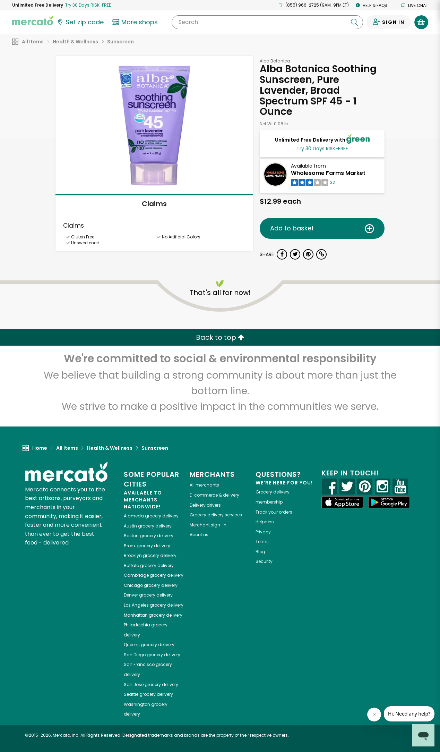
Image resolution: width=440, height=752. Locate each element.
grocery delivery (151, 516)
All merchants (204, 485)
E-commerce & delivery (214, 495)
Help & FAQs (371, 5)
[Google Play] (389, 502)
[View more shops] (136, 22)
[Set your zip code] (80, 22)
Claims (154, 204)
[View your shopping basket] (421, 22)
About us (199, 535)
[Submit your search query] (354, 22)
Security (264, 561)
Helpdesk (265, 522)
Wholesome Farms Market (328, 173)
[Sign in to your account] (388, 22)
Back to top (220, 337)
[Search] (267, 22)
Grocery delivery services (216, 515)
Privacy (263, 532)
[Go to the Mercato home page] (32, 20)
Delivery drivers (205, 505)
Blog (260, 552)
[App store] (342, 502)
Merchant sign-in (208, 525)
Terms (262, 541)
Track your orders (274, 512)
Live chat (414, 5)
